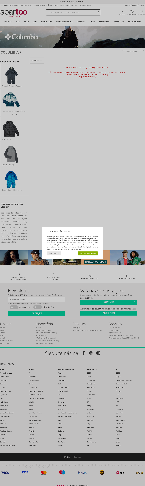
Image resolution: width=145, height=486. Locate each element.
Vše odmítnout (54, 253)
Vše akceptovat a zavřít (87, 253)
